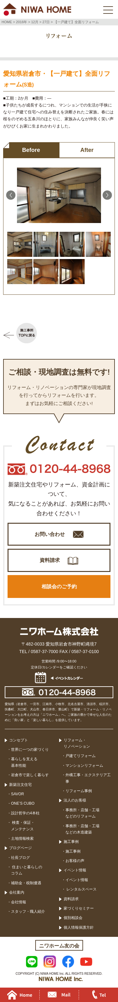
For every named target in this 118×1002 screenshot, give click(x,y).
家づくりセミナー (79, 908)
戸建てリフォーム (80, 756)
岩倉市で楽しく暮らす (30, 775)
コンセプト (18, 740)
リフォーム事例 (78, 791)
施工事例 (71, 841)
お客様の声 (74, 861)
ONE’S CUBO (23, 803)
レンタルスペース (81, 889)
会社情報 (18, 902)
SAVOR (17, 794)
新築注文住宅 (20, 784)
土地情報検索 (22, 838)
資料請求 (50, 560)
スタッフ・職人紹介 (28, 911)
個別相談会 (73, 918)
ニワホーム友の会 (59, 945)
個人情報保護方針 (79, 927)
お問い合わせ (50, 534)
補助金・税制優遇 (26, 883)
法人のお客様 (75, 800)
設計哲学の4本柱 (25, 813)
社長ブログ (20, 857)
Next (107, 195)
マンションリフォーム (84, 765)
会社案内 (16, 892)
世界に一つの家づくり (30, 749)
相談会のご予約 (59, 586)
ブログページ (20, 848)
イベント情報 (75, 870)
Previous (10, 195)
